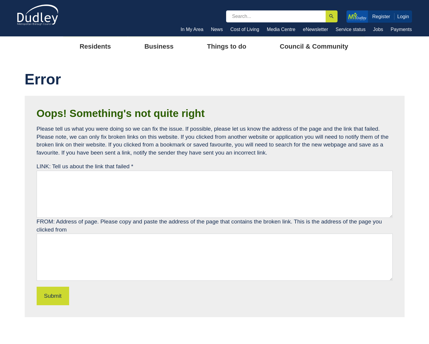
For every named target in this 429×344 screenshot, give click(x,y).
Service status (351, 29)
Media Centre (281, 29)
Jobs (378, 29)
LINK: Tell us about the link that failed (85, 166)
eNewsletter (315, 29)
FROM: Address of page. (68, 221)
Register (381, 16)
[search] (276, 16)
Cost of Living (244, 29)
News (217, 29)
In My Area (192, 29)
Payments (401, 29)
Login (403, 16)
